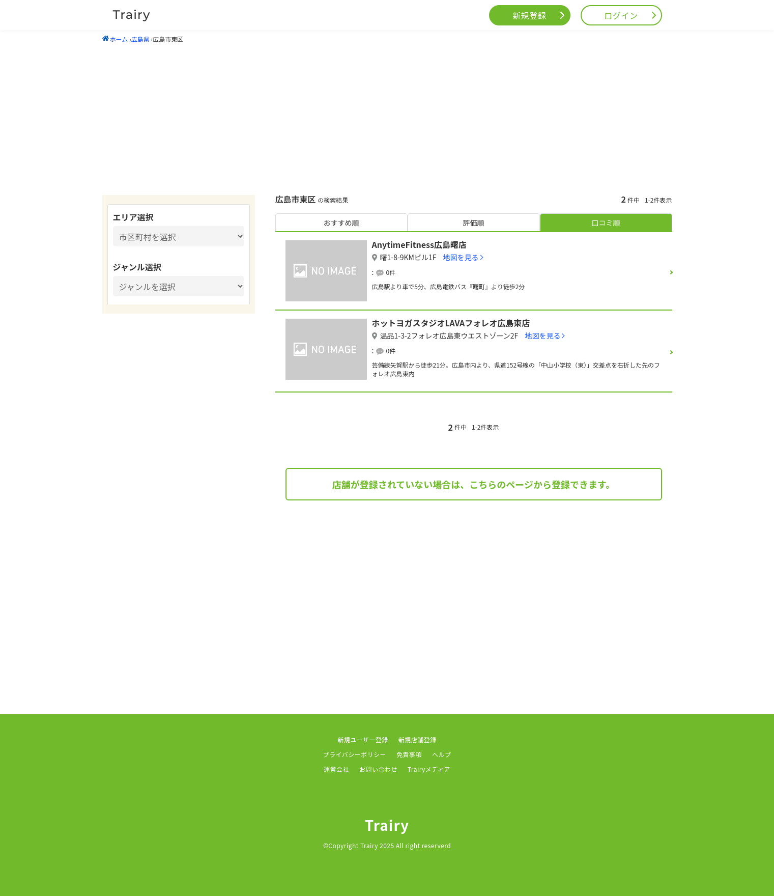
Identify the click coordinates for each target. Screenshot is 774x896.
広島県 (140, 39)
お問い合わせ (378, 769)
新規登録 (529, 15)
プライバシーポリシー (355, 754)
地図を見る (461, 257)
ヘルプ (441, 754)
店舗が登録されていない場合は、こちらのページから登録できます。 (473, 484)
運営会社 (336, 769)
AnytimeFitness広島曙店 (419, 244)
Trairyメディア (429, 769)
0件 (391, 272)
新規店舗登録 (417, 739)
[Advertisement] (387, 118)
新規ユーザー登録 (362, 739)
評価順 (473, 222)
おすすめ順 (341, 222)
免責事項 (409, 754)
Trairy (387, 825)
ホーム (115, 39)
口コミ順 (606, 222)
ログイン (621, 15)
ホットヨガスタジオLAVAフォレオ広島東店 (451, 323)
